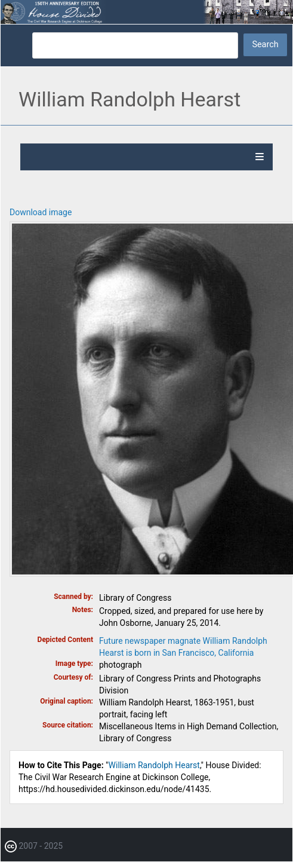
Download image (41, 212)
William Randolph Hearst (154, 765)
